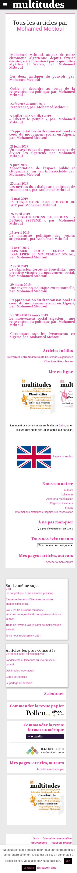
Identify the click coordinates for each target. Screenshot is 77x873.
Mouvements (39, 842)
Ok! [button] (68, 861)
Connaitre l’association (57, 838)
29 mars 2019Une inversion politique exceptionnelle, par (42, 288)
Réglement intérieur (61, 503)
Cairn (62, 425)
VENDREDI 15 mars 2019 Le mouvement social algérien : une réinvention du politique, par (42, 318)
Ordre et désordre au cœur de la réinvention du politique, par (42, 90)
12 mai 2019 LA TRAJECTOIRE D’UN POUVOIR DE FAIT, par (42, 202)
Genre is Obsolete (16, 676)
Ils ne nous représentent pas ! (23, 635)
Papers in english (63, 456)
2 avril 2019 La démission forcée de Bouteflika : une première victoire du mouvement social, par (42, 271)
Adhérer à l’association (59, 498)
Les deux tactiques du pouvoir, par (42, 77)
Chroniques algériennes (59, 357)
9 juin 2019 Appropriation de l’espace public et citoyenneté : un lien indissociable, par (42, 168)
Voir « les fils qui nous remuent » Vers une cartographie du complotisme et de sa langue (33, 614)
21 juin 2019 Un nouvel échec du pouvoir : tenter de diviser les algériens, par (42, 149)
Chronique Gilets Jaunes (58, 361)
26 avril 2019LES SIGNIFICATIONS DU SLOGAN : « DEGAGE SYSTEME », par (42, 217)
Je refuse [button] (29, 867)
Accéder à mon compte (59, 561)
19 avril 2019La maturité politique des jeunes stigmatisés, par (42, 236)
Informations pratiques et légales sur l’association (44, 511)
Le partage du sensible (19, 683)
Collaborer (67, 494)
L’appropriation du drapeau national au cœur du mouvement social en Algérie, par (42, 134)
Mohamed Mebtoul (40, 28)
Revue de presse (61, 842)
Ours (36, 838)
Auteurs (68, 490)
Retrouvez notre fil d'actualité (25, 357)
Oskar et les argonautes (20, 670)
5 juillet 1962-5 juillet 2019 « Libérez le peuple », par (33, 117)
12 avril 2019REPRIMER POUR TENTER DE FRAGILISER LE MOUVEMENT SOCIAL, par (42, 252)
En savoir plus (47, 867)
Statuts (69, 507)
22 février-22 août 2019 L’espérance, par (27, 105)
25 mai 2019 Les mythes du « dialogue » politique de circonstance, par (42, 187)
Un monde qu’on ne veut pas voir (25, 653)
